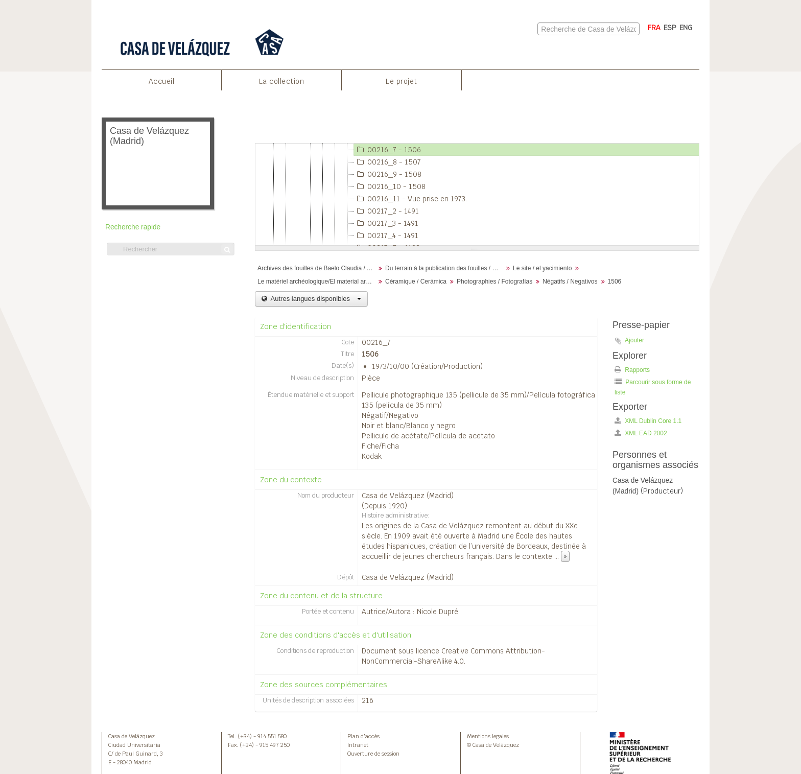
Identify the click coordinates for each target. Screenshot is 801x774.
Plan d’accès (363, 736)
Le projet (401, 81)
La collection (281, 81)
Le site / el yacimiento (542, 268)
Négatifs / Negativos (570, 281)
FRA (654, 27)
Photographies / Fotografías (494, 281)
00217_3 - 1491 (386, 223)
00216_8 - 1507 (387, 162)
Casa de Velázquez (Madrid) (408, 495)
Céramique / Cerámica (415, 281)
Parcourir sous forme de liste (653, 387)
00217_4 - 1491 (386, 235)
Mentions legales (488, 736)
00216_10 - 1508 (390, 186)
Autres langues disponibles (315, 298)
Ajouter (634, 340)
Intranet (357, 744)
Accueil (162, 81)
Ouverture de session (373, 753)
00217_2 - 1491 (386, 211)
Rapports (632, 369)
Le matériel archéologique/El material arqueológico (317, 281)
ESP (670, 27)
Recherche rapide (132, 227)
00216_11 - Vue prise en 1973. (410, 199)
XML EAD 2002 (641, 433)
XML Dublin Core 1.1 (648, 421)
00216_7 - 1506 (387, 150)
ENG (685, 27)
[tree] (477, 195)
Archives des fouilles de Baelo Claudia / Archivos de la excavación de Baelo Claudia (317, 268)
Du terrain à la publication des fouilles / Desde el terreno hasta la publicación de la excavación (445, 268)
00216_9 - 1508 (387, 174)
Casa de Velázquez (131, 736)
